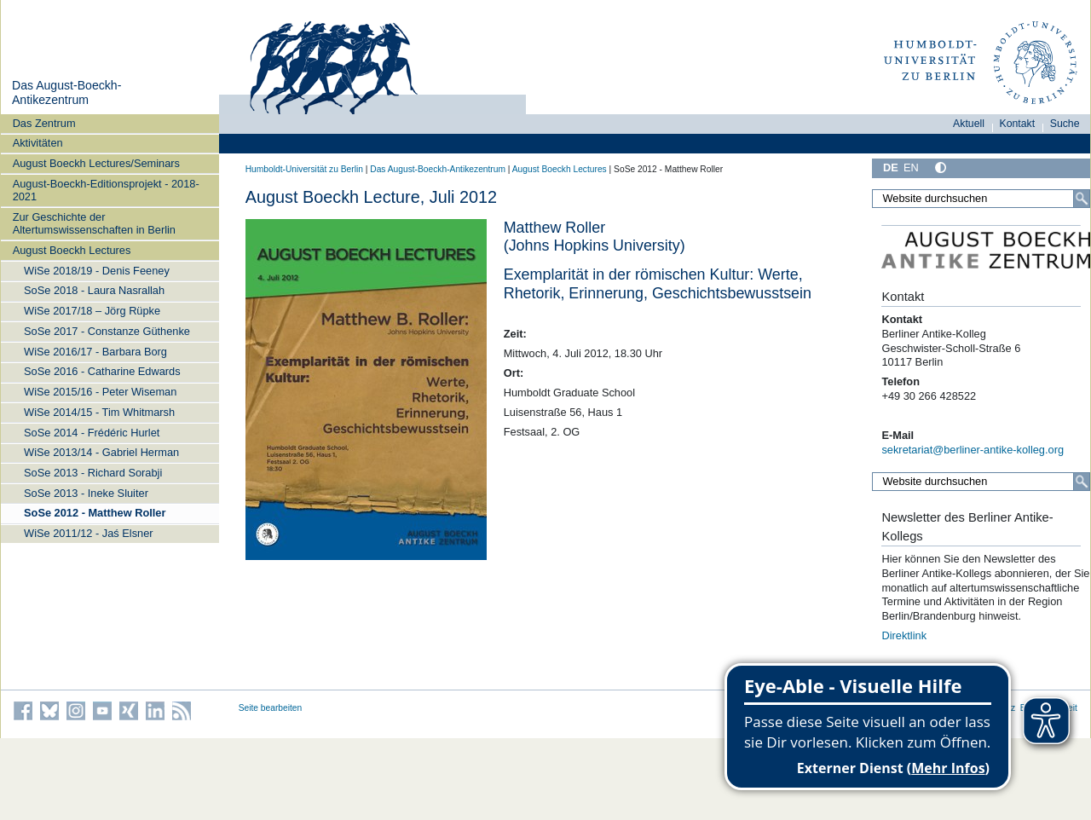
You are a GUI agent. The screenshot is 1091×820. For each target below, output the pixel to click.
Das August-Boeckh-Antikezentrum (66, 92)
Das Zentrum (44, 123)
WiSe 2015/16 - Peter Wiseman (100, 391)
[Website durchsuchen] (981, 198)
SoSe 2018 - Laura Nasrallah (94, 290)
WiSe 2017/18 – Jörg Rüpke (92, 310)
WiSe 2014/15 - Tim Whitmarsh (99, 412)
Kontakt (1018, 124)
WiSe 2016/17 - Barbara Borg (95, 351)
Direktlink (903, 635)
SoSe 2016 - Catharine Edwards (102, 371)
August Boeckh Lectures (72, 250)
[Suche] (1081, 198)
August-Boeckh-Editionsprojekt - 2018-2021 (106, 190)
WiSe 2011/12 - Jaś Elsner (88, 533)
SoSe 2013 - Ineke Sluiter (86, 493)
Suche (1065, 124)
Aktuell (968, 124)
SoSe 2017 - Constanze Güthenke (107, 331)
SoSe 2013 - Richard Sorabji (93, 472)
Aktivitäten (38, 142)
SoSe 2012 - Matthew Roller (94, 512)
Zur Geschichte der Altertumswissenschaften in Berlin (94, 223)
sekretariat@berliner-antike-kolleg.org (972, 449)
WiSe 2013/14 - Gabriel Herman (101, 452)
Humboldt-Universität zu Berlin (304, 169)
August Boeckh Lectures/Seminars (96, 163)
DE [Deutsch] (890, 167)
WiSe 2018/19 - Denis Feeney (97, 270)
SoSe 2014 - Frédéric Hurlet (91, 432)
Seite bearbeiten (271, 708)
